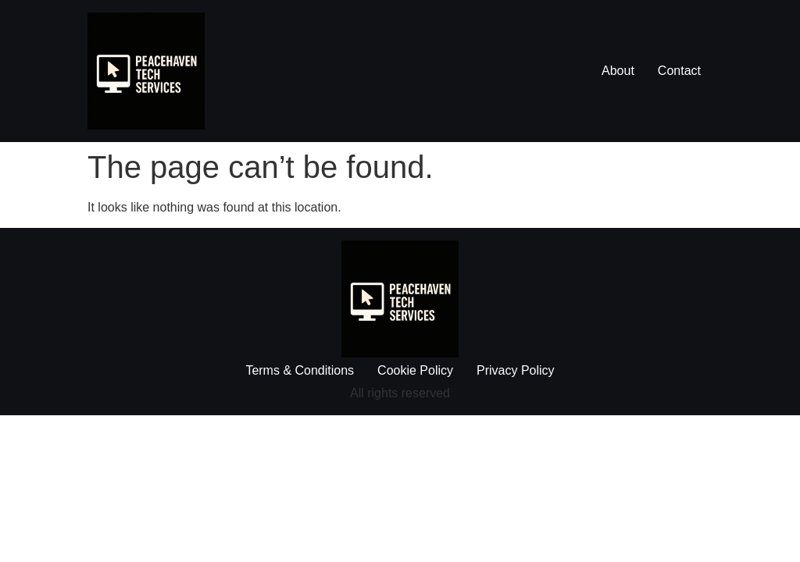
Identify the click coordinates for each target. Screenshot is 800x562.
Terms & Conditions (299, 370)
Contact (679, 70)
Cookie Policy (415, 370)
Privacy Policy (516, 370)
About (618, 70)
